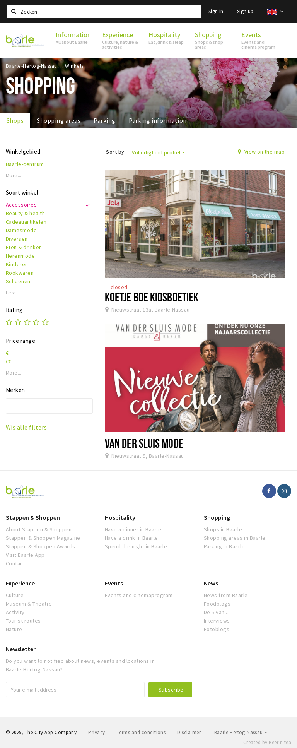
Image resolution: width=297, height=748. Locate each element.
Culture (15, 595)
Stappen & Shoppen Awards (40, 546)
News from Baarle (226, 595)
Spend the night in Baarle (136, 546)
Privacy (96, 732)
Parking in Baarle (224, 546)
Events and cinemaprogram (139, 595)
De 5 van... (216, 612)
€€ (9, 361)
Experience (20, 583)
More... (14, 175)
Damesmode (21, 230)
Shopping (217, 517)
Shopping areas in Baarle (235, 537)
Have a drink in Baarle (131, 537)
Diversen (17, 238)
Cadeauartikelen (26, 221)
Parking (104, 120)
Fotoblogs (216, 629)
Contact (15, 563)
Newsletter (21, 649)
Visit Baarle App (25, 554)
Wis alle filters (26, 427)
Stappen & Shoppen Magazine (43, 537)
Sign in (216, 11)
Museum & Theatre (29, 603)
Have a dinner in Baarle (133, 529)
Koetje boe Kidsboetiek (151, 296)
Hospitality (120, 517)
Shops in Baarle (223, 529)
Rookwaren (20, 272)
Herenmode (20, 255)
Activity (15, 612)
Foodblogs (217, 603)
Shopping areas (58, 120)
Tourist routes (23, 620)
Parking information (158, 120)
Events (114, 583)
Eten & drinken (24, 247)
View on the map (261, 151)
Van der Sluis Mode (144, 443)
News (211, 583)
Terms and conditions (141, 732)
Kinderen (17, 264)
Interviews (217, 620)
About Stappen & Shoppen (39, 529)
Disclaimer (189, 732)
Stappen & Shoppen (33, 517)
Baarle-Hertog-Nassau (241, 732)
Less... (13, 292)
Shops (15, 120)
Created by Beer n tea (267, 742)
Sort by (115, 151)
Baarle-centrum (25, 164)
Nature (14, 629)
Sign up (245, 11)
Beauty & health (25, 213)
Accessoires (21, 204)
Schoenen (18, 281)
